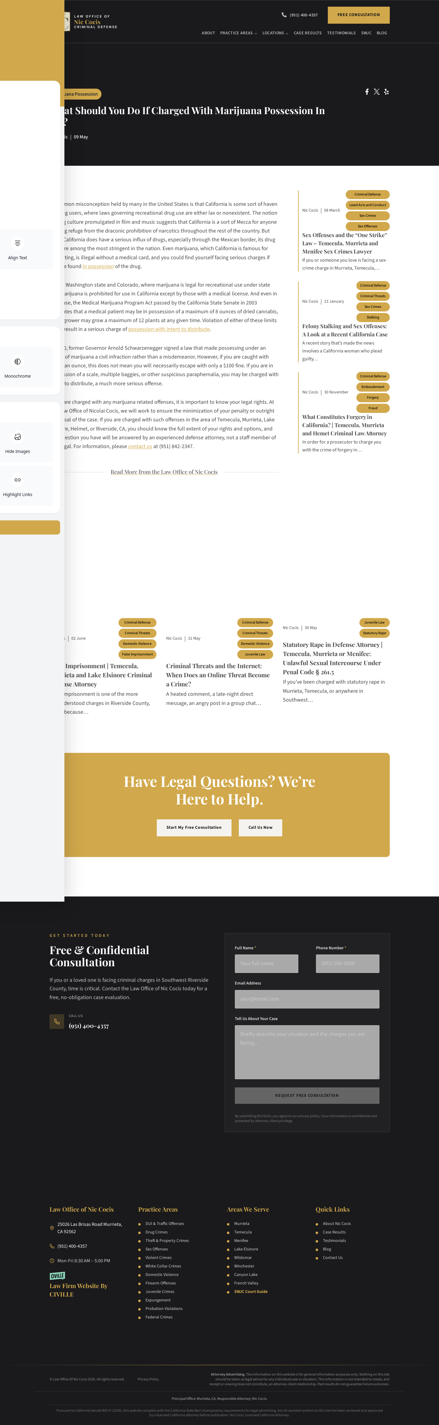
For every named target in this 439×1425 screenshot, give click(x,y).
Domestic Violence (137, 643)
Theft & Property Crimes (167, 1241)
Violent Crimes (159, 1258)
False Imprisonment (137, 654)
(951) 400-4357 (304, 15)
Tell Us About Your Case (256, 1019)
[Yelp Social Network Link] (386, 92)
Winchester (244, 1266)
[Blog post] (103, 573)
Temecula (243, 1232)
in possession (98, 266)
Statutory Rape (374, 633)
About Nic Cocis (337, 1224)
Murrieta (241, 1224)
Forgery (373, 397)
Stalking (373, 317)
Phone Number (331, 948)
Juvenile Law (255, 654)
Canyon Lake (246, 1275)
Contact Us (333, 1258)
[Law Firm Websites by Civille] (87, 1285)
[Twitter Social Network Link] (377, 92)
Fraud (373, 408)
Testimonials (341, 33)
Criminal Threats (373, 296)
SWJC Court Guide (251, 1292)
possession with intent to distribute (169, 329)
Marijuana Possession (75, 94)
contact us (140, 446)
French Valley (246, 1283)
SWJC (366, 33)
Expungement (158, 1300)
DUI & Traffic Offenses (165, 1224)
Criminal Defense (368, 194)
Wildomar (243, 1258)
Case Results (308, 33)
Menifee (241, 1241)
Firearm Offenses (161, 1283)
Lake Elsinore (246, 1249)
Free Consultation (359, 15)
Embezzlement (373, 386)
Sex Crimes (367, 215)
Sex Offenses (367, 226)
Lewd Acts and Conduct (367, 205)
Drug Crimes (157, 1232)
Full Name (245, 948)
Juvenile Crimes (160, 1292)
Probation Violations (164, 1309)
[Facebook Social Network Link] (367, 92)
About (208, 33)
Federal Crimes (159, 1317)
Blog (382, 33)
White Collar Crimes (163, 1266)
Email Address (248, 983)
